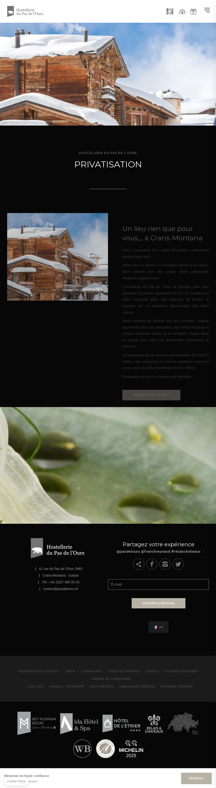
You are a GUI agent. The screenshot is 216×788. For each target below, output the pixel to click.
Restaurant (170, 11)
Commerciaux (91, 671)
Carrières (152, 671)
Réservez (196, 778)
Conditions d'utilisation (181, 671)
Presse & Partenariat (123, 671)
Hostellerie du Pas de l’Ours (38, 671)
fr (161, 627)
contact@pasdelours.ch (60, 589)
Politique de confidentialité (111, 679)
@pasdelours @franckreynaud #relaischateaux (158, 546)
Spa (182, 11)
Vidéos (70, 671)
